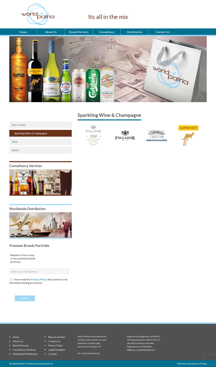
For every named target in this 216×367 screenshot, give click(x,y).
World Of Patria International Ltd (35, 363)
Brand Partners (79, 31)
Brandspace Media (197, 363)
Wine (15, 141)
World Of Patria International (46, 14)
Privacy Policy (39, 279)
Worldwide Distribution (25, 353)
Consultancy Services (24, 349)
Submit (24, 298)
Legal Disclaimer (56, 349)
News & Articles (56, 337)
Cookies (52, 353)
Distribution (134, 31)
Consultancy (107, 31)
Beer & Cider (19, 124)
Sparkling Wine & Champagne (30, 133)
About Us (51, 31)
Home (23, 31)
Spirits (15, 150)
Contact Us (162, 31)
